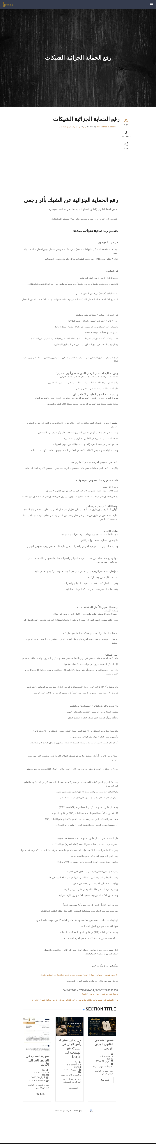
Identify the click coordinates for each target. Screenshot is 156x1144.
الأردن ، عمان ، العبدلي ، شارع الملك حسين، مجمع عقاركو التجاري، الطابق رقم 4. (79, 975)
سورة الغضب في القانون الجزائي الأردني (38, 1060)
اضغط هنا (105, 1080)
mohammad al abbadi (106, 127)
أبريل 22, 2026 (70, 1075)
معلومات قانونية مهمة (103, 1067)
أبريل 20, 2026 (38, 1078)
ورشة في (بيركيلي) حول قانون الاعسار (99, 994)
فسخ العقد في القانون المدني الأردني (103, 1044)
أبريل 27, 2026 (102, 1062)
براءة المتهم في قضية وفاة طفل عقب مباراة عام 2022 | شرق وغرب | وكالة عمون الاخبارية (75, 999)
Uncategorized (37, 1081)
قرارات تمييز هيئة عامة (67, 127)
